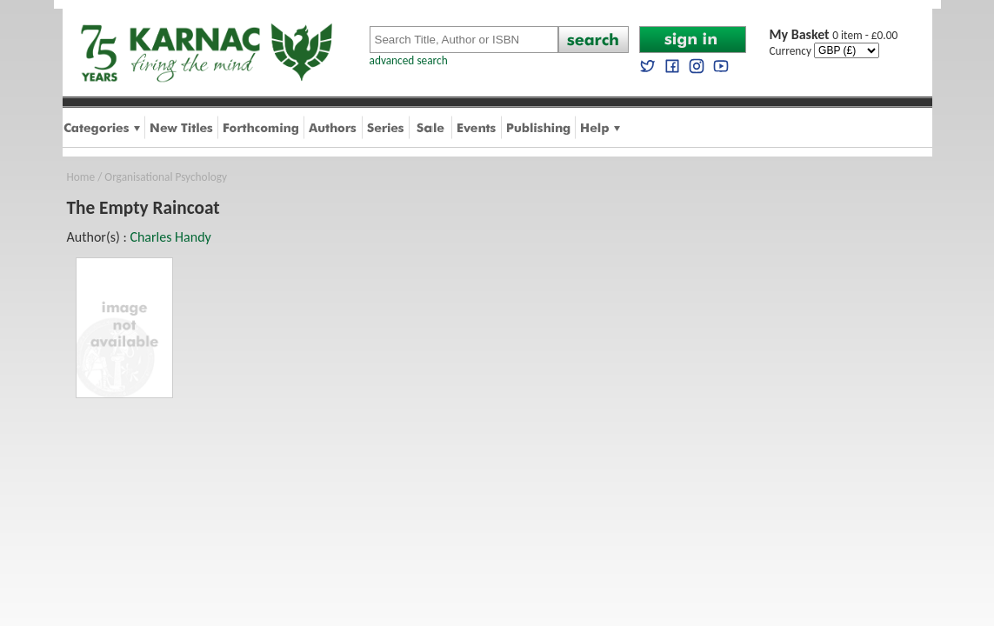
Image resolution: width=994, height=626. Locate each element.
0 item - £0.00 (834, 35)
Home (81, 177)
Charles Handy (170, 237)
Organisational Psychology (165, 177)
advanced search (409, 60)
